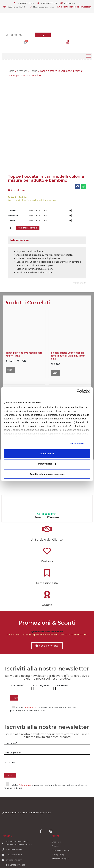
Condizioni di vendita (61, 850)
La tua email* (47, 764)
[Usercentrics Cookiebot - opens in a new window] (76, 391)
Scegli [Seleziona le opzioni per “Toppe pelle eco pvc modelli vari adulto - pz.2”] (10, 369)
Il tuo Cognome (43, 687)
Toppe (33, 71)
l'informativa (30, 707)
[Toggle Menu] (88, 55)
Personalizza (77, 443)
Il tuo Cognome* (47, 755)
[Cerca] (43, 35)
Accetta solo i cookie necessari (47, 474)
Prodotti (55, 846)
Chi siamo (56, 842)
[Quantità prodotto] (11, 228)
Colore (12, 210)
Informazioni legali (60, 859)
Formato (13, 215)
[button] (77, 186)
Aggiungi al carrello (27, 228)
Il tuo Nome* (21, 687)
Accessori (22, 71)
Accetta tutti (47, 453)
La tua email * (65, 687)
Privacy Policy (58, 854)
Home (11, 71)
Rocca (11, 220)
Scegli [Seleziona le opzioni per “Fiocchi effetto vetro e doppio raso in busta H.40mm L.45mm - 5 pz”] (55, 372)
